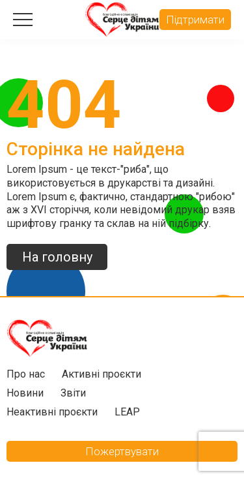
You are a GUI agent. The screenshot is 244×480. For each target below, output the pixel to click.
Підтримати (195, 19)
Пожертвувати (122, 451)
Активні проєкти (101, 374)
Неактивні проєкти (52, 412)
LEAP (127, 412)
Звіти (73, 393)
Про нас (26, 374)
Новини (25, 393)
